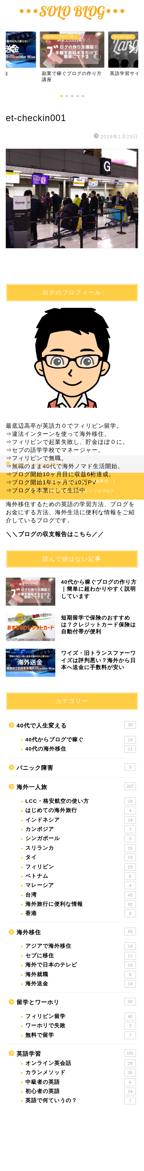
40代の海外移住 (80, 749)
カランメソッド (80, 1072)
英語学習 (76, 1053)
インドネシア (80, 820)
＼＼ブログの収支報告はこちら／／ (55, 534)
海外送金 (80, 984)
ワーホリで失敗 (80, 1026)
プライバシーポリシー (57, 481)
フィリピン (80, 867)
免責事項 (99, 481)
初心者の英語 (80, 1091)
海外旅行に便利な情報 (80, 904)
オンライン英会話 (80, 1063)
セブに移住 (80, 956)
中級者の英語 (80, 1082)
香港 (80, 913)
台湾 (80, 895)
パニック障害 (76, 767)
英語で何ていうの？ (80, 1101)
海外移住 (76, 931)
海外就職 (80, 974)
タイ (80, 857)
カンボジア (80, 829)
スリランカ (80, 848)
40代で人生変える (76, 725)
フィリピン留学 (80, 1016)
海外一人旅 (76, 786)
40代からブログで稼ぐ (80, 740)
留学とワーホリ (76, 1001)
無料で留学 (80, 1035)
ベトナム (80, 876)
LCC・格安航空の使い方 (80, 801)
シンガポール (80, 838)
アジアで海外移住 (80, 946)
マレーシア (80, 885)
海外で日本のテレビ (80, 965)
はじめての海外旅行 (80, 810)
